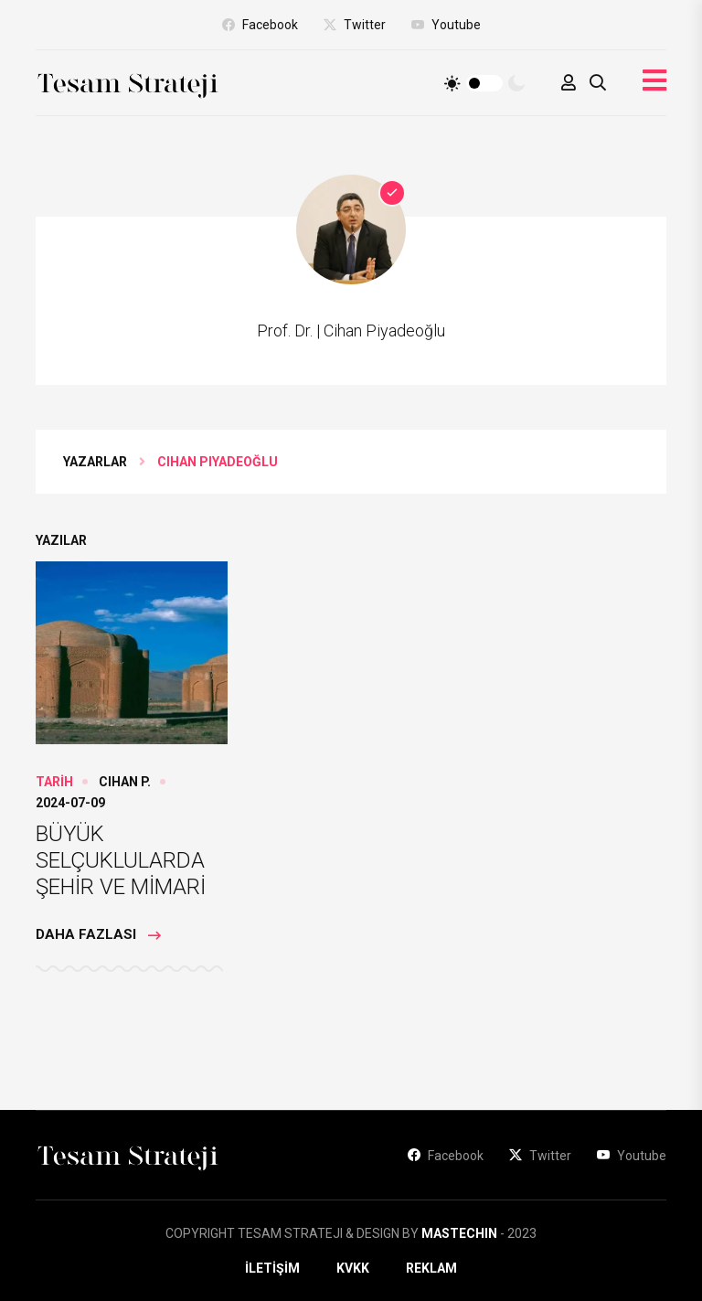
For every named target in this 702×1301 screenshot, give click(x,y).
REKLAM (431, 1268)
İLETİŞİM (272, 1268)
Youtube (446, 24)
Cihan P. (125, 781)
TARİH (54, 781)
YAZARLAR (95, 461)
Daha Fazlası (98, 935)
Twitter (355, 24)
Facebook (260, 24)
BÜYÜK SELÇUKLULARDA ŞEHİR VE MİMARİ (121, 860)
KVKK (352, 1268)
